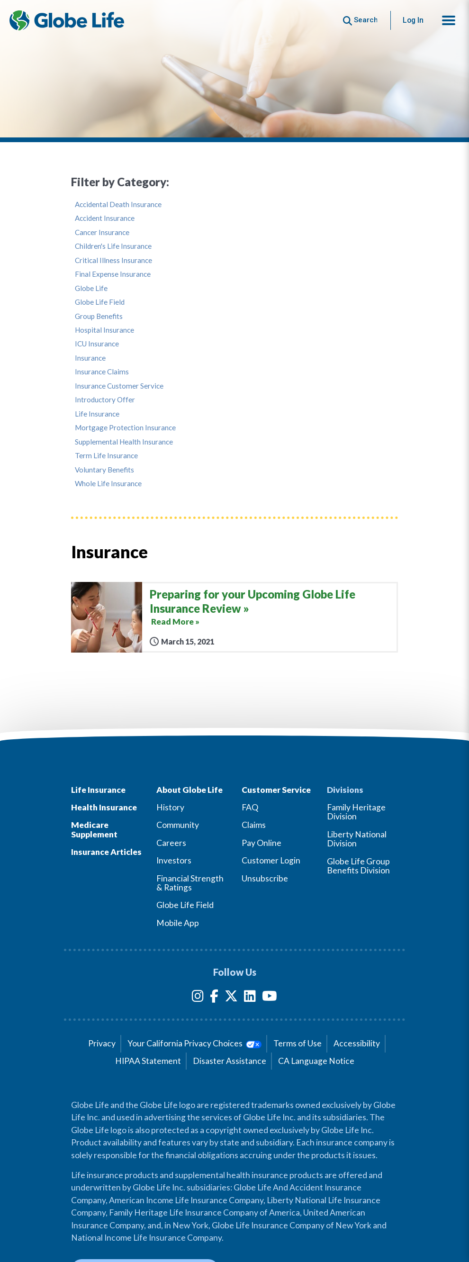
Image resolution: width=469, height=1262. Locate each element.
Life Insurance (97, 414)
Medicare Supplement (94, 829)
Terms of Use (297, 1043)
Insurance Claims (102, 372)
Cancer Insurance (102, 232)
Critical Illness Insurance (113, 260)
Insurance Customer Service (119, 386)
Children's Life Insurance (113, 246)
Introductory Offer (105, 400)
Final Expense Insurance (113, 274)
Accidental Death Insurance (118, 204)
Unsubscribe (265, 878)
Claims (254, 825)
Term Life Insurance (106, 456)
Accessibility (357, 1043)
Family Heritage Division (356, 811)
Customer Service (276, 790)
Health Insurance (104, 807)
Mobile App (177, 923)
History (170, 807)
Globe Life (91, 288)
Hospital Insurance (104, 330)
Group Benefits (99, 316)
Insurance (90, 358)
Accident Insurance (105, 218)
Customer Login (271, 860)
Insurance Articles (106, 852)
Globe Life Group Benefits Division (358, 865)
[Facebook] (214, 998)
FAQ (250, 807)
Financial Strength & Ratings (190, 882)
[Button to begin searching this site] (360, 20)
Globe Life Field (100, 302)
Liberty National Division (357, 838)
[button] (449, 20)
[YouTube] (269, 998)
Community (177, 825)
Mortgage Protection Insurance (125, 428)
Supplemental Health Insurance (124, 442)
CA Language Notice (316, 1061)
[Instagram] (198, 998)
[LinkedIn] (250, 998)
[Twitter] (231, 998)
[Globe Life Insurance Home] (66, 20)
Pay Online (261, 843)
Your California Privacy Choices (194, 1043)
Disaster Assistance (229, 1061)
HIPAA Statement (148, 1061)
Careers (171, 843)
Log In (413, 20)
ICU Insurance (97, 344)
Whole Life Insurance (108, 484)
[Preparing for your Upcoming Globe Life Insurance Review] (234, 617)
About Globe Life (189, 790)
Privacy (102, 1043)
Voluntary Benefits (104, 470)
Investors (173, 860)
